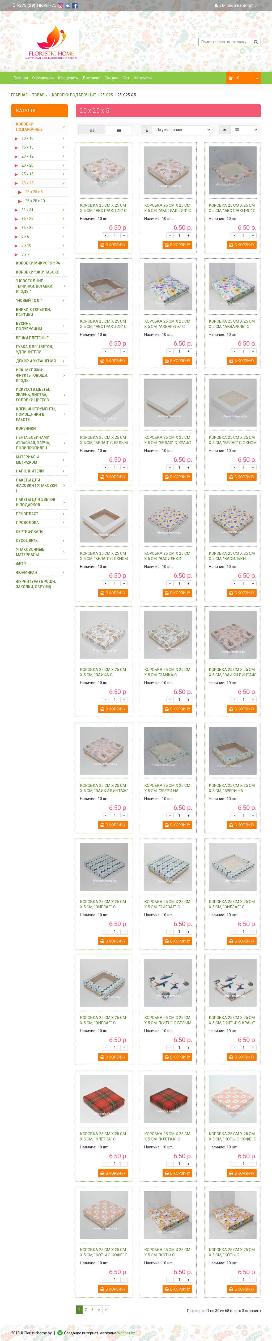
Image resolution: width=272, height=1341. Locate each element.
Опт (126, 78)
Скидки (111, 78)
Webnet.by (126, 1333)
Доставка (91, 78)
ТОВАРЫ (40, 95)
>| (106, 1310)
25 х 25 (106, 95)
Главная (20, 78)
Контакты (143, 78)
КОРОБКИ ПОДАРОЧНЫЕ (74, 95)
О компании (43, 78)
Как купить (68, 78)
